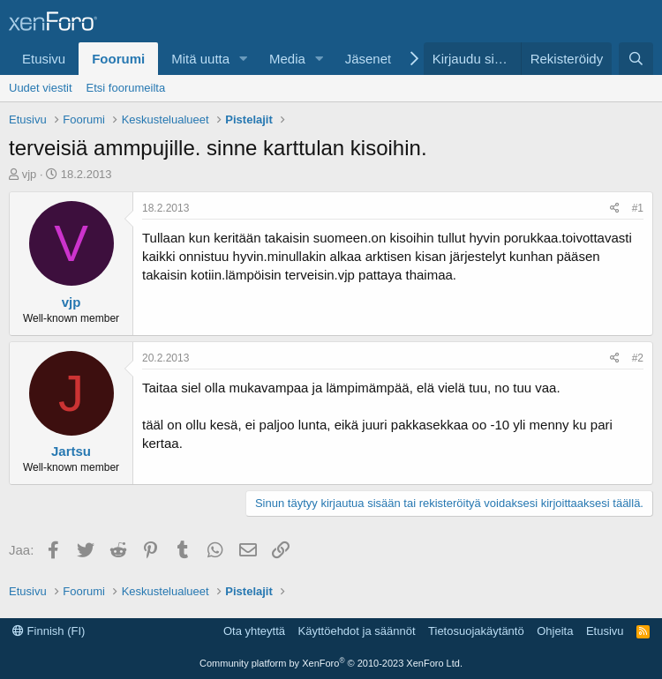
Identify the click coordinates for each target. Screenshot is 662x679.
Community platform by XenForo (331, 663)
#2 (637, 358)
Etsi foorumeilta (126, 87)
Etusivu (43, 58)
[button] (243, 58)
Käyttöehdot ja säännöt (357, 631)
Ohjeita (555, 631)
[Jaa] (615, 208)
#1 (637, 208)
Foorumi (118, 58)
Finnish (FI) (48, 631)
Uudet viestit (40, 87)
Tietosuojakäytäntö (476, 631)
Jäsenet (368, 58)
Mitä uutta (200, 58)
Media (287, 58)
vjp (29, 174)
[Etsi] (636, 58)
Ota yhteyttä (254, 631)
